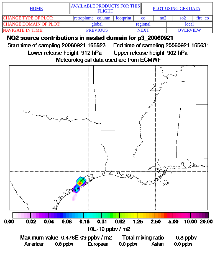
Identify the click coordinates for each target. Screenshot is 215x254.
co (143, 18)
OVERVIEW (189, 30)
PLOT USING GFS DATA (176, 8)
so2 (183, 18)
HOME (36, 8)
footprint (123, 18)
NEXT (143, 30)
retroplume (83, 18)
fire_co (202, 18)
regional (143, 24)
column (103, 18)
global (97, 24)
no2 (163, 18)
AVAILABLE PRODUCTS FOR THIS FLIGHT (105, 8)
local (189, 24)
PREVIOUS (97, 30)
